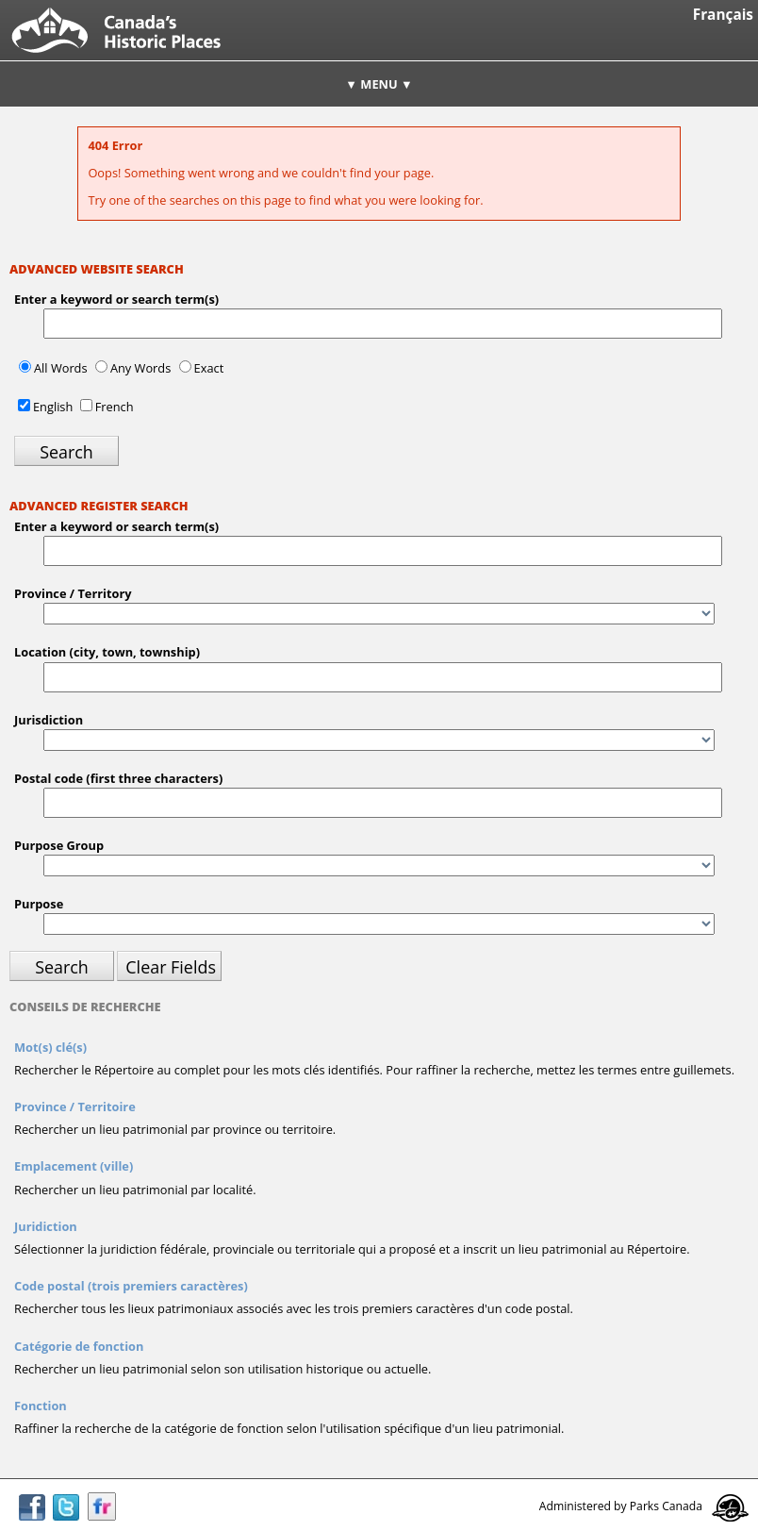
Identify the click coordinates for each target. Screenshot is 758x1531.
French (114, 406)
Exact (209, 367)
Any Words (140, 367)
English (53, 406)
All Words (61, 367)
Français (723, 15)
